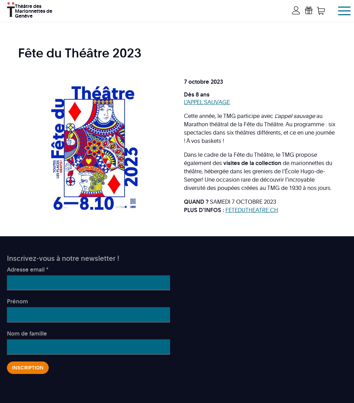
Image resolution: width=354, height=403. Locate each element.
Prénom (17, 301)
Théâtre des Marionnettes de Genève (33, 10)
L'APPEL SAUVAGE (207, 102)
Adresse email (27, 269)
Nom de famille (27, 333)
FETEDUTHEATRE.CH (251, 210)
